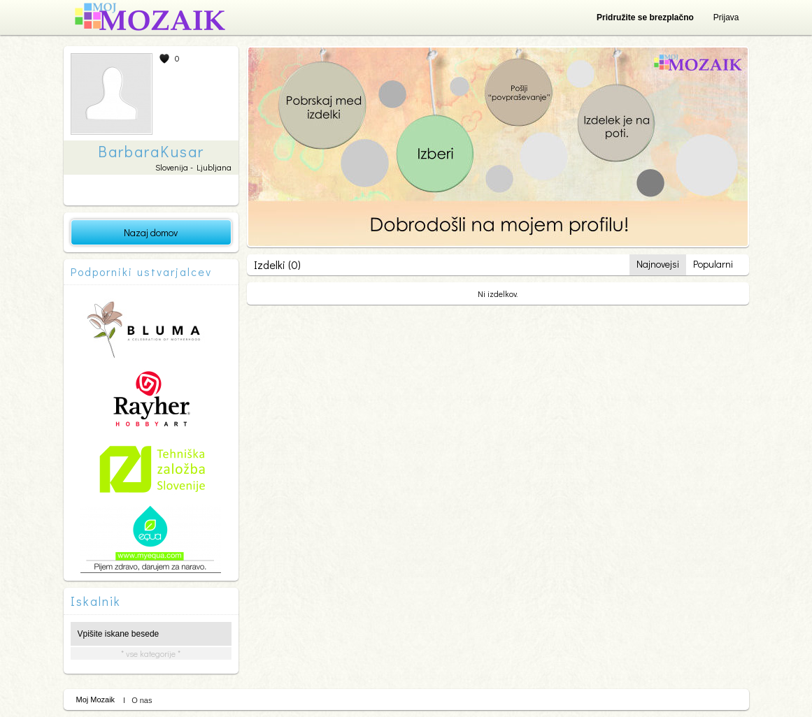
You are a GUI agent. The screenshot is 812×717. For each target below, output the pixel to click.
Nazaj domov (151, 232)
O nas (141, 700)
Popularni (713, 263)
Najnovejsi (657, 263)
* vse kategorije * (150, 653)
